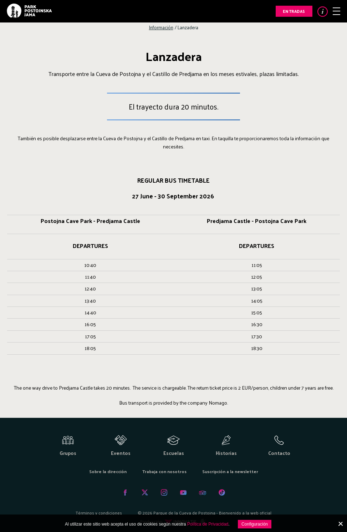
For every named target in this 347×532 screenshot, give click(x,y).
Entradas (294, 11)
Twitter (144, 492)
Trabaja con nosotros (164, 471)
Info (322, 11)
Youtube (183, 492)
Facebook (125, 492)
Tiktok (221, 492)
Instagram (164, 492)
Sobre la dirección (108, 471)
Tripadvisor (202, 492)
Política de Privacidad (207, 524)
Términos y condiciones (99, 513)
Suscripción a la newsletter (230, 471)
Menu (336, 11)
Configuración (254, 524)
